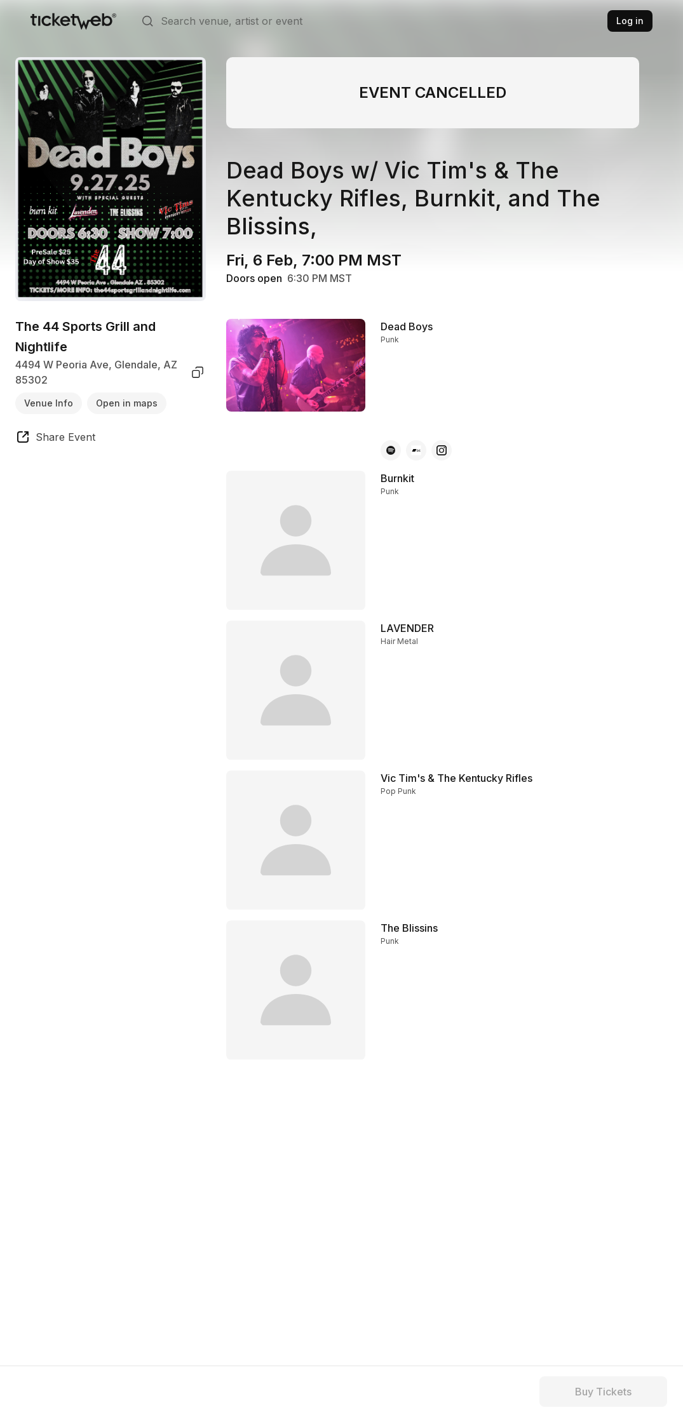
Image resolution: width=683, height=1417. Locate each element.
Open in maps (127, 403)
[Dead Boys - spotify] (391, 450)
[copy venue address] (197, 372)
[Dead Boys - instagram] (441, 450)
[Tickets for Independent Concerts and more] (73, 21)
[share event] (55, 438)
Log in (630, 20)
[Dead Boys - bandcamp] (416, 450)
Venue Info (48, 403)
